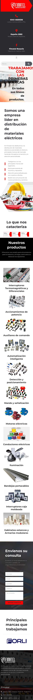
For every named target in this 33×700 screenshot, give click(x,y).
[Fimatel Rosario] (16, 45)
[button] (16, 57)
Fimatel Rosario (16, 49)
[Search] (28, 64)
